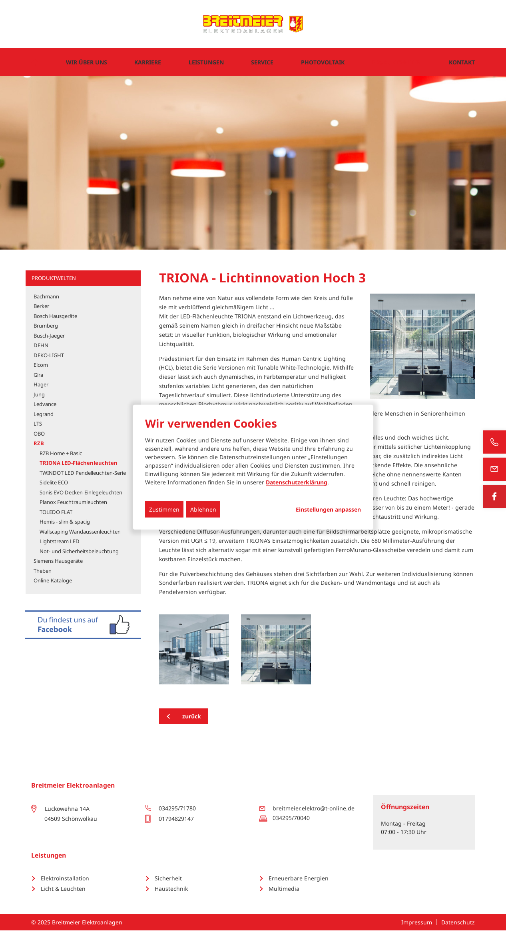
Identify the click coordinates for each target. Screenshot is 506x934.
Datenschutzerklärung (296, 482)
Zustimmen (164, 509)
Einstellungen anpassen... (328, 510)
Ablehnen (203, 509)
